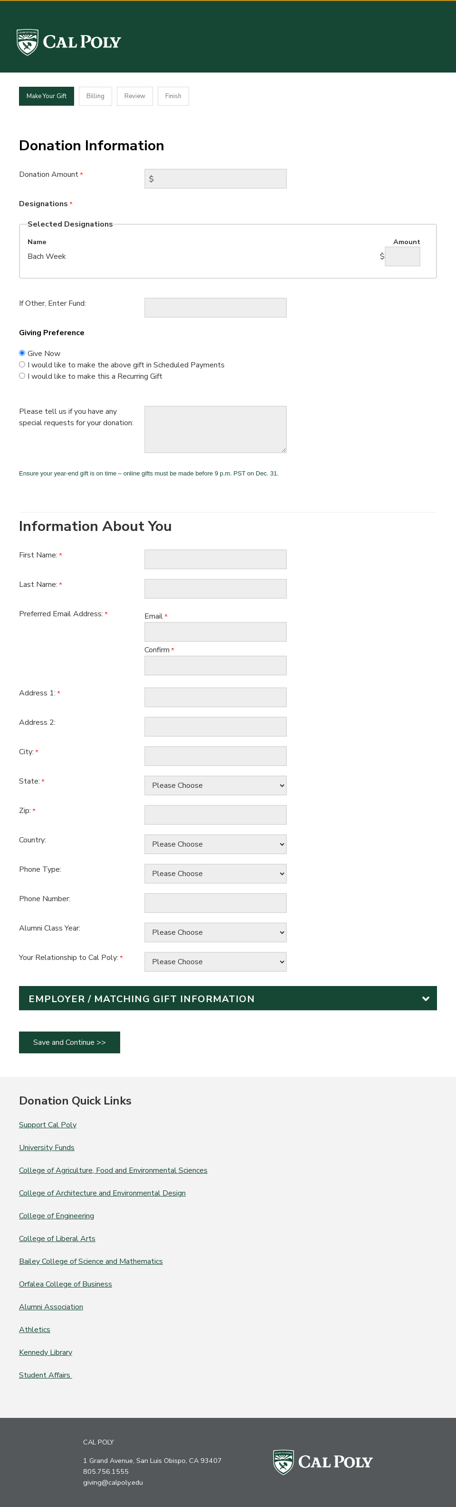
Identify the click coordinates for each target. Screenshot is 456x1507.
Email (155, 616)
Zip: (27, 810)
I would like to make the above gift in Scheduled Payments (126, 365)
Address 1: (39, 693)
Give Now (44, 353)
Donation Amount (51, 174)
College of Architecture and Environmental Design (102, 1193)
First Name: (40, 555)
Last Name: (40, 584)
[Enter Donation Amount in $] (215, 179)
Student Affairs (45, 1375)
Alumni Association (51, 1307)
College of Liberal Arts (57, 1238)
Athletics (34, 1329)
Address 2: (37, 722)
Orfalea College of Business (65, 1284)
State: (31, 781)
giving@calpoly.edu (113, 1482)
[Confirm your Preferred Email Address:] (215, 666)
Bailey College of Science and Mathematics (91, 1261)
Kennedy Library (45, 1352)
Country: (32, 840)
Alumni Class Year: (49, 928)
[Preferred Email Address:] (215, 632)
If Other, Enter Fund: (52, 303)
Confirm (159, 650)
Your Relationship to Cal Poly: (71, 957)
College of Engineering (56, 1216)
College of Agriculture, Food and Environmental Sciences (113, 1170)
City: (28, 752)
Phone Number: (44, 899)
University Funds (47, 1147)
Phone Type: (40, 869)
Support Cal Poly (47, 1125)
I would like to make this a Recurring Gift (95, 376)
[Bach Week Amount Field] (402, 256)
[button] (228, 998)
